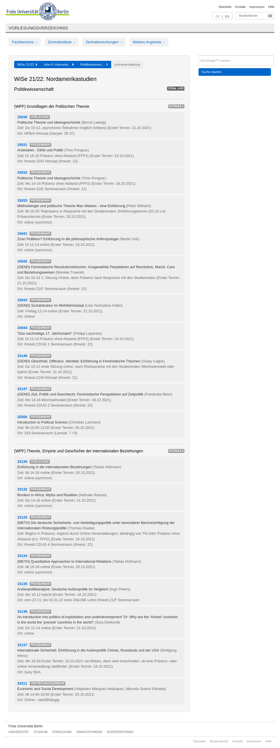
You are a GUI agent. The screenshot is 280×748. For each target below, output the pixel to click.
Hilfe (271, 6)
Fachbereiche (25, 42)
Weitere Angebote (149, 42)
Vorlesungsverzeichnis (38, 27)
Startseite (225, 6)
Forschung (62, 732)
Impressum (256, 6)
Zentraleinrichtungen (104, 42)
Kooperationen (120, 732)
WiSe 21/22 (27, 64)
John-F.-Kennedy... (59, 64)
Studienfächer (248, 15)
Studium (40, 732)
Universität (18, 732)
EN (227, 16)
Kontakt (240, 6)
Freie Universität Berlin (25, 726)
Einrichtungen (89, 732)
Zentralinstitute (62, 42)
